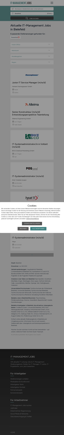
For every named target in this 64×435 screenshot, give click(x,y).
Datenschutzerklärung (32, 218)
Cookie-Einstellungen (32, 223)
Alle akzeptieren (38, 228)
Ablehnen (23, 228)
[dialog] (32, 217)
